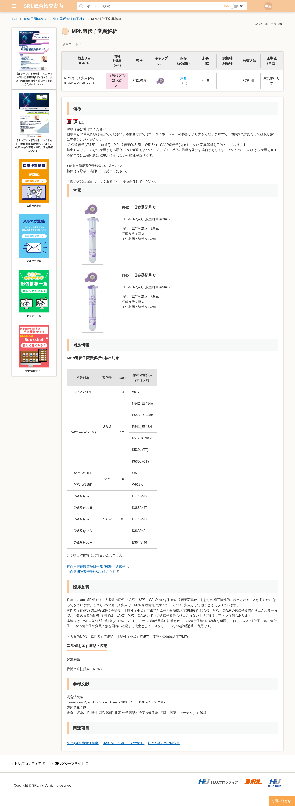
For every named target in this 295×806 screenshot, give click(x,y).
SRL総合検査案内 (43, 6)
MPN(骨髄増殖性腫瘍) (83, 743)
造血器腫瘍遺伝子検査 (69, 19)
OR (241, 6)
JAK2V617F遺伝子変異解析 (123, 743)
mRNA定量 (164, 743)
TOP (15, 19)
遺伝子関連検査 (35, 19)
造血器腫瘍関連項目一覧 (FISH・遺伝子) (97, 566)
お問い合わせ (281, 801)
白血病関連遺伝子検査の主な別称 (91, 571)
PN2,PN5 (139, 80)
